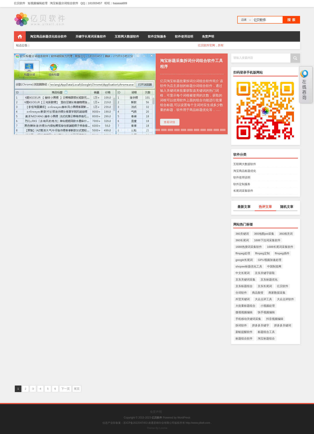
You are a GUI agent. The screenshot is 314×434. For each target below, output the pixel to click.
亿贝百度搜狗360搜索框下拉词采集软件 (192, 345)
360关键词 (242, 233)
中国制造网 (274, 266)
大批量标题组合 (245, 305)
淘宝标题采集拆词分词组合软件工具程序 (191, 64)
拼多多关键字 (260, 325)
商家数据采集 (276, 292)
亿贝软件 (20, 3)
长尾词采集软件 (243, 190)
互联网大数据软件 (127, 36)
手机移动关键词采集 (248, 318)
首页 (20, 36)
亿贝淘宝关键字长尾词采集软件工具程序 (120, 345)
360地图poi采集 (264, 233)
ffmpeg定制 (262, 253)
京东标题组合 (244, 286)
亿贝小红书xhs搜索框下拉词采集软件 (45, 345)
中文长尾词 (243, 273)
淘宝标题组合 (266, 338)
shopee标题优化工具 (249, 266)
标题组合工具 (266, 332)
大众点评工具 (263, 299)
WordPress (183, 417)
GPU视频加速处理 (269, 260)
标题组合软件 (244, 338)
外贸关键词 (243, 299)
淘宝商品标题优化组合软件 (48, 36)
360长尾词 (242, 240)
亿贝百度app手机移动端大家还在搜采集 (192, 183)
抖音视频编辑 (274, 318)
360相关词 (286, 233)
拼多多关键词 (282, 325)
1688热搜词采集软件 (249, 246)
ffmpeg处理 (243, 253)
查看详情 (169, 122)
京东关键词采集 (245, 279)
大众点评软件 (285, 299)
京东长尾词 (265, 286)
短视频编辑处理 (38, 3)
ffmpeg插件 (282, 253)
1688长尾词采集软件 (280, 246)
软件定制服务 (157, 36)
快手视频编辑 (266, 312)
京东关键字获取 (265, 273)
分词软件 (241, 292)
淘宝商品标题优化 (244, 170)
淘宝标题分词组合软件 (65, 3)
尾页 (77, 388)
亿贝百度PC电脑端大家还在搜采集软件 (191, 264)
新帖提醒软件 (244, 332)
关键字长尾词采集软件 (90, 36)
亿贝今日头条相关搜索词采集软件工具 (45, 264)
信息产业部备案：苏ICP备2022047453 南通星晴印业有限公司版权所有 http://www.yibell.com (156, 422)
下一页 (65, 388)
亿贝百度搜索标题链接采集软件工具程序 (120, 183)
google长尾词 (244, 260)
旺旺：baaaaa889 (116, 3)
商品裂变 (257, 292)
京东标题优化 (269, 279)
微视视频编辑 (244, 312)
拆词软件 (241, 325)
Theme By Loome (157, 428)
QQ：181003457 (92, 3)
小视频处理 (268, 305)
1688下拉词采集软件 (267, 240)
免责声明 (208, 36)
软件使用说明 (184, 36)
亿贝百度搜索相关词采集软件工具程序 (118, 264)
